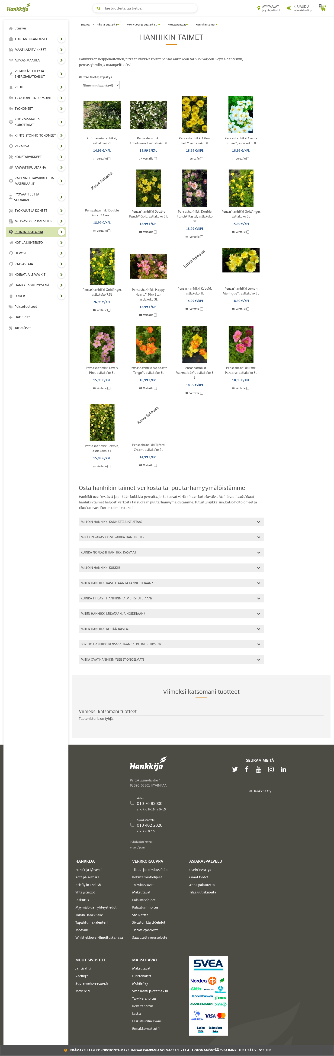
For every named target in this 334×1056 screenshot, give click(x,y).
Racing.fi (82, 976)
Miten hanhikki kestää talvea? (169, 629)
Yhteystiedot (85, 892)
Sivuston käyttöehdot (148, 922)
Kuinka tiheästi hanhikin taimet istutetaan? (169, 598)
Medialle (82, 930)
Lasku (136, 1013)
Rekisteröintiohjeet (147, 877)
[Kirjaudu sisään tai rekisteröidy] (299, 8)
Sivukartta (140, 915)
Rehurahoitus (142, 1006)
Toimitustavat (143, 885)
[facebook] (248, 769)
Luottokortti (141, 976)
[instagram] (272, 769)
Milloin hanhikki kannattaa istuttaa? (169, 521)
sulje (265, 1050)
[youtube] (259, 769)
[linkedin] (285, 769)
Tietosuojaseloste (145, 930)
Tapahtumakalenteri (91, 922)
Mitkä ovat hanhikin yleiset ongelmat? (169, 659)
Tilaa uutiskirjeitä (202, 892)
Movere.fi (82, 991)
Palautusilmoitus (145, 907)
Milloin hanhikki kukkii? (169, 567)
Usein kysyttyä (200, 869)
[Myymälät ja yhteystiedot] (268, 8)
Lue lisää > (247, 1050)
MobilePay (140, 983)
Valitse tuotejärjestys (95, 77)
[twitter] (236, 769)
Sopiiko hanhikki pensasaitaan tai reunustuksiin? (169, 644)
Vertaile (101, 158)
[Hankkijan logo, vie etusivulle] (19, 7)
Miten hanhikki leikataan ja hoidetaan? (169, 613)
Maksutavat (141, 892)
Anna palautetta (202, 885)
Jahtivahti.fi (84, 968)
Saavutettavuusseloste (149, 937)
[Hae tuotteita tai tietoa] (145, 8)
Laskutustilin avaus (146, 1021)
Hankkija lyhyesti (88, 869)
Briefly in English (88, 885)
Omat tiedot (199, 877)
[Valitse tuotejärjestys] (99, 85)
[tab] (171, 522)
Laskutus (82, 900)
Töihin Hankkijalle (89, 915)
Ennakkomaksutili (146, 1028)
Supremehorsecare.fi (91, 983)
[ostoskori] (323, 8)
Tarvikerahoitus (144, 998)
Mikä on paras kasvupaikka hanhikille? (169, 537)
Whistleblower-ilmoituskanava (99, 937)
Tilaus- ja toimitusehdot (150, 869)
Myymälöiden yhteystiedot (96, 907)
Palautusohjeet (144, 900)
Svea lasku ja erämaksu (150, 991)
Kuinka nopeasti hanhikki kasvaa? (169, 552)
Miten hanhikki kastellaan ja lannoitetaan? (169, 583)
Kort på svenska (87, 877)
